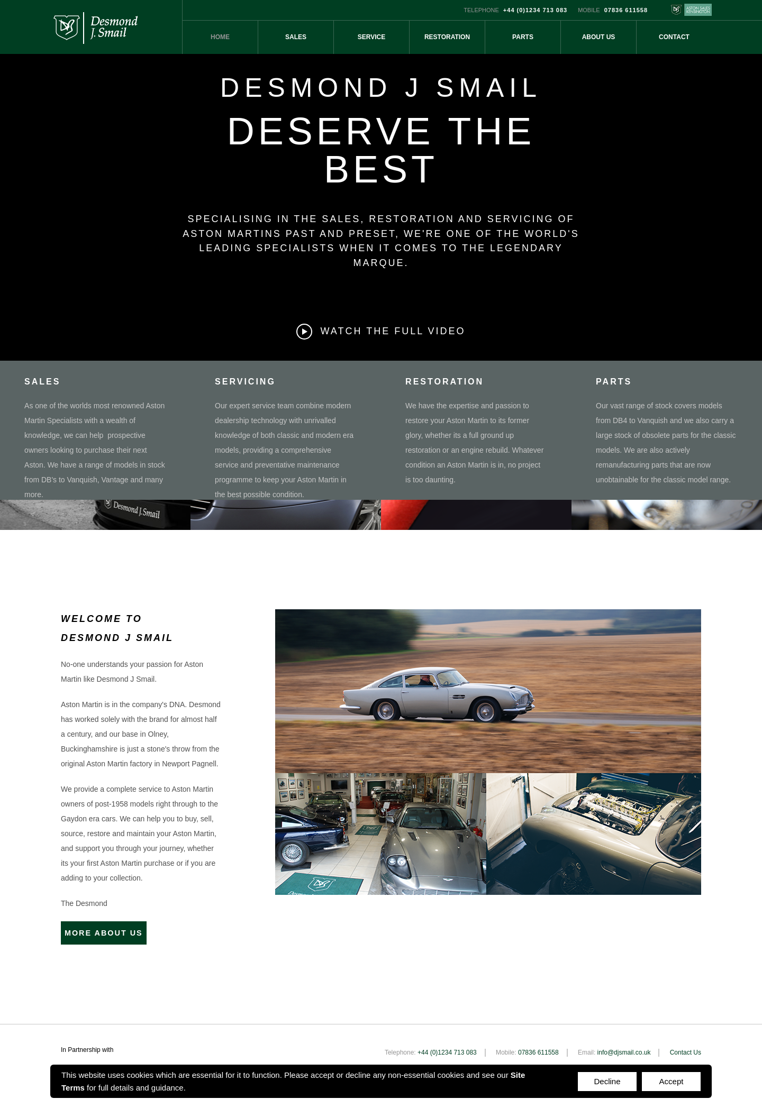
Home (220, 37)
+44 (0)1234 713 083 (535, 10)
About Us (598, 37)
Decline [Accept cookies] (607, 1081)
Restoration (447, 37)
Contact (674, 37)
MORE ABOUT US (113, 931)
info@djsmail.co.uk (624, 1049)
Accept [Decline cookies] (671, 1081)
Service (371, 37)
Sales (295, 37)
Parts (522, 37)
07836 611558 (626, 10)
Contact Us (685, 1049)
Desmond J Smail (95, 27)
